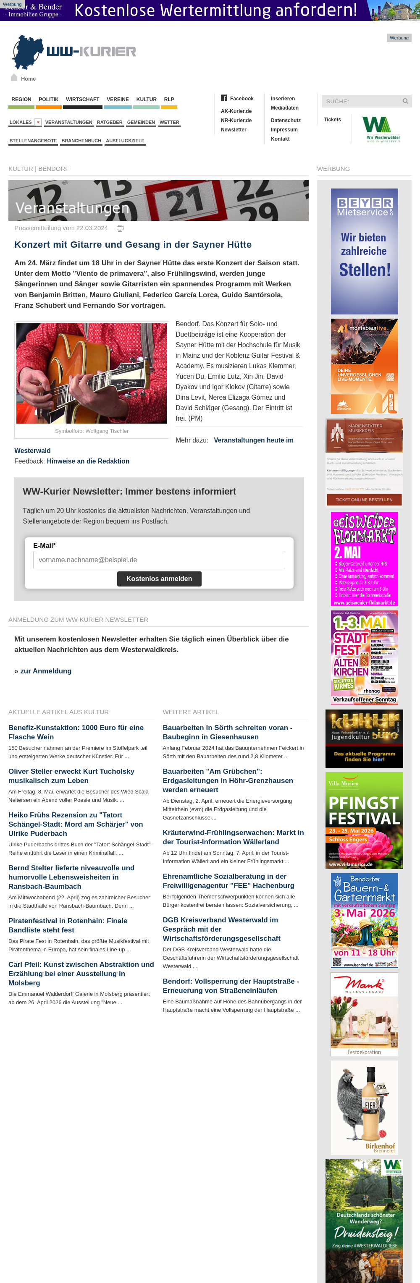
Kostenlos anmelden (159, 578)
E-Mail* (44, 545)
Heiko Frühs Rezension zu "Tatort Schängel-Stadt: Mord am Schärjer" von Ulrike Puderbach (75, 824)
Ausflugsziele (125, 140)
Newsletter (234, 130)
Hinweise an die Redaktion (88, 461)
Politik (48, 99)
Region (21, 99)
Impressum (284, 130)
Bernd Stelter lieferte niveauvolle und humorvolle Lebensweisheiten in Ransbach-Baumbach (71, 877)
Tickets (332, 120)
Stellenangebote (33, 140)
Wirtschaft (83, 99)
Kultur (146, 99)
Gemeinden (141, 122)
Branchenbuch (81, 140)
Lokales (26, 122)
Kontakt (280, 139)
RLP (169, 99)
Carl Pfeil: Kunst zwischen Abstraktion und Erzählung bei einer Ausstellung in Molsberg (81, 974)
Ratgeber (110, 122)
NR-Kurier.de (236, 120)
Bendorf (53, 168)
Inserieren (283, 99)
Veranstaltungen (68, 122)
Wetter (169, 122)
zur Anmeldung (45, 671)
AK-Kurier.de (236, 111)
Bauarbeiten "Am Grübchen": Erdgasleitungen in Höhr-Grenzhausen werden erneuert (228, 780)
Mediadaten (285, 108)
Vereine (117, 99)
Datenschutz (286, 120)
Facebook (242, 99)
